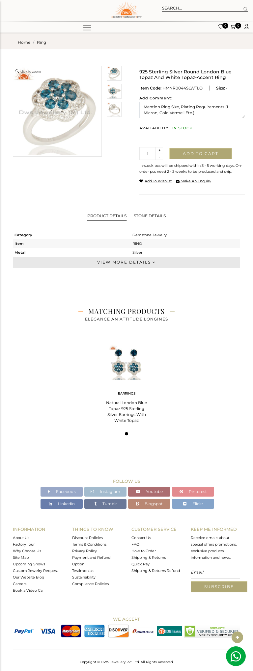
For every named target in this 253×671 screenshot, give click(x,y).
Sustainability (84, 577)
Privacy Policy (84, 551)
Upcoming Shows (29, 564)
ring (41, 42)
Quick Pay (140, 564)
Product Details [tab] (106, 215)
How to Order (143, 551)
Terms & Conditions (89, 544)
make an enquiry (193, 181)
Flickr (193, 503)
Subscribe (219, 586)
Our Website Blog (28, 577)
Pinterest (193, 491)
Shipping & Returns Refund (155, 570)
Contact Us (141, 537)
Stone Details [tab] (150, 215)
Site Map (21, 557)
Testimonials (83, 570)
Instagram (105, 491)
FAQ (135, 544)
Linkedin (62, 503)
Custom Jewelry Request (35, 570)
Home (24, 42)
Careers (19, 583)
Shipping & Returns (148, 557)
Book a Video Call (28, 590)
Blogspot (149, 503)
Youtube (149, 491)
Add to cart (200, 153)
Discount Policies (87, 537)
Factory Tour (24, 544)
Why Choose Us (27, 551)
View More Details (126, 262)
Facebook (62, 491)
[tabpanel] (126, 382)
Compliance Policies (90, 583)
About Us (21, 537)
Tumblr (105, 503)
